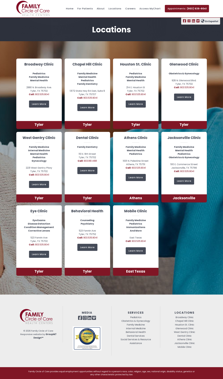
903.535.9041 (39, 94)
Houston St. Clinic (184, 324)
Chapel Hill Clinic (184, 321)
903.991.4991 (87, 161)
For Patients (85, 8)
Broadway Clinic (185, 317)
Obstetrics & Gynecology (135, 321)
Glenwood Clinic (185, 328)
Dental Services (136, 335)
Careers (130, 8)
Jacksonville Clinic (184, 343)
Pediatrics (135, 317)
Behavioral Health (136, 332)
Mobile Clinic (185, 347)
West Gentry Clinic (184, 332)
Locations (115, 8)
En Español (209, 21)
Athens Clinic (184, 339)
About (101, 8)
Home (69, 8)
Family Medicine (136, 324)
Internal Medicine (136, 328)
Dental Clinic (184, 335)
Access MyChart (150, 8)
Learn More (39, 104)
